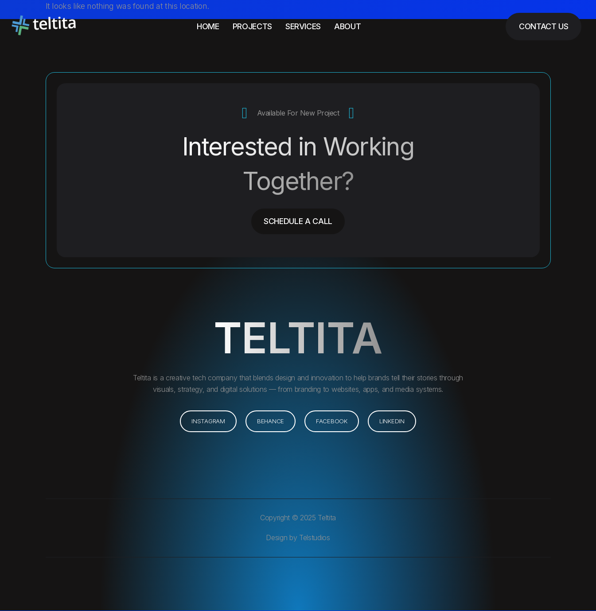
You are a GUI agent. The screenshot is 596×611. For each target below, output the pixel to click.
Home (208, 26)
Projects (252, 26)
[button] (392, 421)
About (347, 26)
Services (303, 26)
